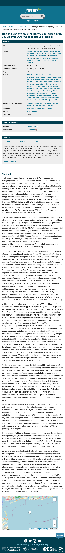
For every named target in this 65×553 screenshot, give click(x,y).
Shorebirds (35, 111)
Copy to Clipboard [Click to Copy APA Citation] (9, 162)
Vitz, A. (54, 60)
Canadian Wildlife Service (44, 81)
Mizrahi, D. (30, 58)
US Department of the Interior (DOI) (39, 103)
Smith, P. (30, 62)
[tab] (10, 142)
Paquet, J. (54, 58)
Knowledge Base (22, 27)
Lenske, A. (38, 51)
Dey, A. (54, 53)
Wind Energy (31, 108)
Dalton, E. (47, 53)
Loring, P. (30, 51)
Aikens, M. (56, 51)
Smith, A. (39, 60)
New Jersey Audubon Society (41, 91)
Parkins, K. (46, 58)
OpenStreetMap (43, 529)
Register (36, 21)
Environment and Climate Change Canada (42, 77)
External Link (31, 127)
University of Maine (42, 88)
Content (11, 27)
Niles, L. (38, 58)
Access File (31, 130)
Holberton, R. (43, 56)
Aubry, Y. (40, 53)
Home (4, 27)
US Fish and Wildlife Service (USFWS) (40, 75)
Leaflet (32, 529)
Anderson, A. (31, 53)
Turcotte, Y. (47, 60)
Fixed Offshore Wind (44, 108)
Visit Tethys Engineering (40, 545)
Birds (28, 111)
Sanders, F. (31, 60)
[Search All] (32, 16)
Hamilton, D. (33, 56)
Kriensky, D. (53, 56)
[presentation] (29, 513)
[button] (54, 521)
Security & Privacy (23, 545)
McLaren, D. (47, 51)
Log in (28, 21)
